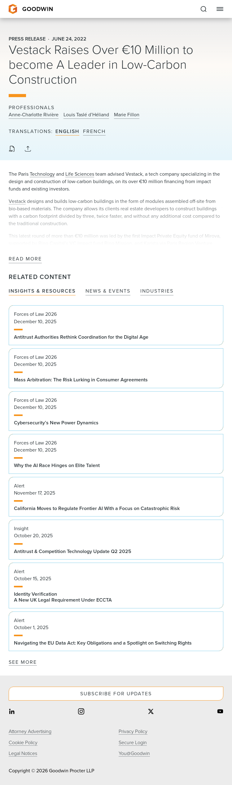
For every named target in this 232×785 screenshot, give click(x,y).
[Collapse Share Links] (28, 149)
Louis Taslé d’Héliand (86, 114)
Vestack (17, 201)
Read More (25, 259)
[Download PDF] (12, 149)
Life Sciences (79, 174)
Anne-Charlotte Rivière (34, 114)
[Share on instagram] (81, 712)
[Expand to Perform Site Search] (203, 9)
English (67, 131)
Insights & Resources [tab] (42, 291)
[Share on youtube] (220, 712)
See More (23, 662)
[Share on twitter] (151, 712)
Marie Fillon (126, 114)
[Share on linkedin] (12, 712)
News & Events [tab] (107, 291)
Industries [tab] (156, 291)
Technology (42, 174)
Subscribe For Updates (116, 693)
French (94, 131)
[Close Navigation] (220, 9)
